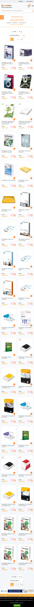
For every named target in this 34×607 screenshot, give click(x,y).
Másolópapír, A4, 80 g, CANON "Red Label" (25, 475)
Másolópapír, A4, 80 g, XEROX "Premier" (8, 446)
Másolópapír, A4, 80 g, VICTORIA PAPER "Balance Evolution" (7, 93)
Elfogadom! (17, 605)
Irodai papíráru (22, 22)
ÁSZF (22, 596)
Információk (29, 1)
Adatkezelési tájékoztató (13, 596)
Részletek (21, 602)
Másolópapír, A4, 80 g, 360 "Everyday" (24, 151)
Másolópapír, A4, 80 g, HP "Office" (7, 269)
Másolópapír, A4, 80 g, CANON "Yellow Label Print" (8, 505)
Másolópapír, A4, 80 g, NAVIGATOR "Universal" (7, 151)
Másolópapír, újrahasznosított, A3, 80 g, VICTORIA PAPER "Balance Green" (25, 122)
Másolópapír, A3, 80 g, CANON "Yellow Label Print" (8, 387)
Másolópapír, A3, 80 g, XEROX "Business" (8, 328)
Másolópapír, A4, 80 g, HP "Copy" (24, 210)
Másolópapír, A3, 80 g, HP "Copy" (7, 240)
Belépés (21, 1)
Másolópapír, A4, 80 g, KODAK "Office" (25, 387)
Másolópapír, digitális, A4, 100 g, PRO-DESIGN (25, 534)
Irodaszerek (15, 22)
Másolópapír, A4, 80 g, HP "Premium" (7, 298)
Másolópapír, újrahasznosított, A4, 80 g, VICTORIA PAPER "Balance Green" (8, 122)
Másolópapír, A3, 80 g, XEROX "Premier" (25, 328)
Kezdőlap (9, 22)
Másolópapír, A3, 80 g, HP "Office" (24, 269)
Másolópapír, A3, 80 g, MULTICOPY (6, 357)
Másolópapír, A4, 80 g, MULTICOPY (23, 446)
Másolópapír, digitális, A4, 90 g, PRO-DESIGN (8, 534)
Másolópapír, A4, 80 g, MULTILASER (23, 181)
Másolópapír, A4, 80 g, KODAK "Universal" (8, 416)
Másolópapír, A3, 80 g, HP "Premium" (24, 298)
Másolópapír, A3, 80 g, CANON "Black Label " (25, 357)
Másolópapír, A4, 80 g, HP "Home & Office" (24, 240)
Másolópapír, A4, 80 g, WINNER (8, 180)
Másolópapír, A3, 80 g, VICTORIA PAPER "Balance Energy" (24, 64)
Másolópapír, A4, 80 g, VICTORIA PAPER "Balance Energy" (7, 64)
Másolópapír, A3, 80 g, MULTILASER (6, 210)
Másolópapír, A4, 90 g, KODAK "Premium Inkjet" (25, 505)
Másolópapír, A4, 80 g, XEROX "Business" (25, 416)
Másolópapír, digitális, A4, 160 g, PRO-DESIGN (25, 564)
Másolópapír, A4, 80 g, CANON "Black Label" (8, 475)
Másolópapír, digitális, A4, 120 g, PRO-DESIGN (8, 564)
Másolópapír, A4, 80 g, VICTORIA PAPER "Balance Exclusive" (24, 93)
